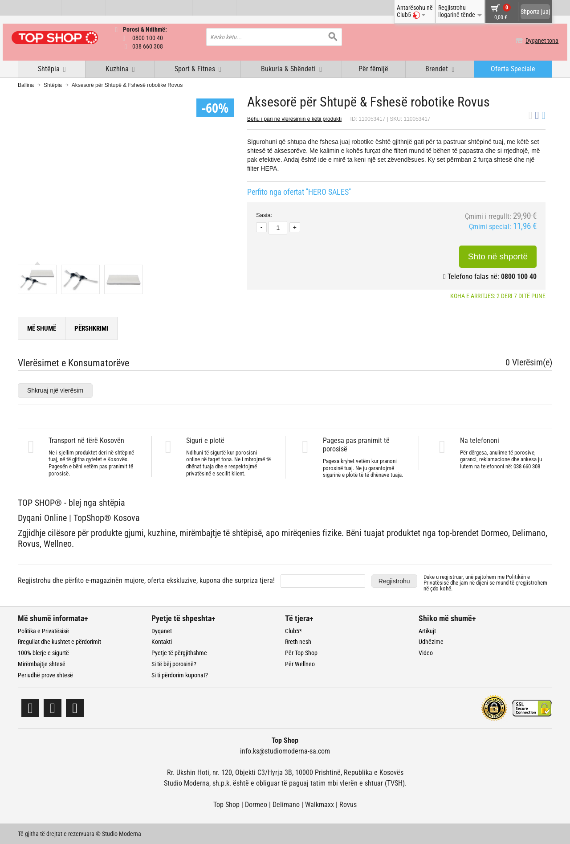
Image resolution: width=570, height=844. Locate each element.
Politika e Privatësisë (43, 630)
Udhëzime (431, 641)
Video (426, 652)
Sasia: (264, 215)
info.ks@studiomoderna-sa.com (285, 750)
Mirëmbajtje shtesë (41, 663)
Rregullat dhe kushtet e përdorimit (59, 641)
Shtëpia (53, 84)
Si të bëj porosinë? (173, 663)
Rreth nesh (298, 641)
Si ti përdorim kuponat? (179, 674)
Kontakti (161, 641)
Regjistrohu (394, 580)
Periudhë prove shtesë (45, 674)
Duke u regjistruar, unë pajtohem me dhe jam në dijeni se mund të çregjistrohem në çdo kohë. (485, 582)
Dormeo (256, 804)
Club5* (293, 630)
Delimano (286, 804)
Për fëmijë (373, 68)
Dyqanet (161, 630)
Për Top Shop (301, 652)
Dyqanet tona (535, 40)
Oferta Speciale (513, 68)
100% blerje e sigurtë (43, 652)
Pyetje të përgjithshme (179, 652)
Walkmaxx (319, 804)
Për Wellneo (300, 663)
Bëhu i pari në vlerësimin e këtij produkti (294, 118)
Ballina (26, 84)
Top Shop (226, 804)
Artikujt (427, 630)
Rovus (348, 804)
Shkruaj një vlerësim (55, 389)
